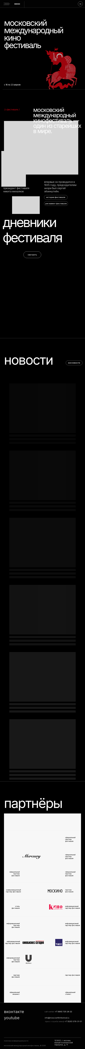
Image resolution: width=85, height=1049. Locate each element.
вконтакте (14, 1011)
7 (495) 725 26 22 (64, 1012)
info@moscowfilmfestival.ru (57, 1018)
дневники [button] (29, 222)
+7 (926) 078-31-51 (73, 1021)
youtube (11, 1017)
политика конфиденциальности (16, 1041)
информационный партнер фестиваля (72, 942)
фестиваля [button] (32, 237)
